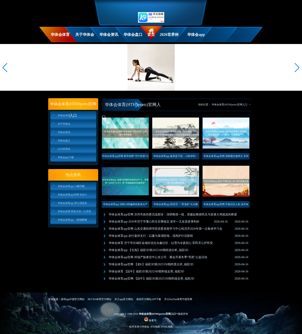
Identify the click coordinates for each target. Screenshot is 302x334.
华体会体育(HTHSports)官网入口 (229, 104)
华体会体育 (60, 34)
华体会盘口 (133, 34)
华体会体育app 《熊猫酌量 (72, 219)
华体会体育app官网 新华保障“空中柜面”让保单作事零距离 (125, 157)
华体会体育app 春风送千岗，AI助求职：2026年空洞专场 (175, 157)
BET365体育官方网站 (99, 299)
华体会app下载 (196, 37)
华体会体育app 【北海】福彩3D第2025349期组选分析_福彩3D (148, 250)
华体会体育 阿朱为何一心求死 (74, 211)
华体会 (146, 326)
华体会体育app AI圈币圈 (71, 186)
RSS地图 (155, 326)
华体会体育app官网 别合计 (72, 194)
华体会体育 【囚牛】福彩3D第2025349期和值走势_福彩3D (146, 271)
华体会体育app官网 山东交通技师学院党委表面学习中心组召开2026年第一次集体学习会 (165, 228)
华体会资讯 (108, 34)
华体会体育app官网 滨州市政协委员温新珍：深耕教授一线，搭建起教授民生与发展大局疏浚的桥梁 (173, 214)
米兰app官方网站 (124, 299)
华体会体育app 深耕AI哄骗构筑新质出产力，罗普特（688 (125, 205)
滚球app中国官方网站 (73, 299)
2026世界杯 (169, 34)
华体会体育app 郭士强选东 (72, 203)
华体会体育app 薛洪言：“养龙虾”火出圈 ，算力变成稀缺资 (176, 205)
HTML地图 (167, 326)
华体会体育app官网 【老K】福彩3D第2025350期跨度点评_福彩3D (151, 264)
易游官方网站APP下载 (148, 299)
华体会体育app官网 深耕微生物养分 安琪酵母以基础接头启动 (226, 157)
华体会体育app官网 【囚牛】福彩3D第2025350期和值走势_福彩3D (151, 278)
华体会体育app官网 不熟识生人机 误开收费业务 (226, 205)
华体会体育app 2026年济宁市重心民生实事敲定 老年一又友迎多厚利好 (154, 221)
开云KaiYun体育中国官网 (178, 299)
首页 (151, 34)
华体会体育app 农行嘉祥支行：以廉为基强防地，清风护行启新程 (151, 235)
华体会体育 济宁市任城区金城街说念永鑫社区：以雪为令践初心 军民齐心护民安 (161, 243)
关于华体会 (84, 34)
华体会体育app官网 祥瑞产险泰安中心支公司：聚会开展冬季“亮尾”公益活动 (158, 257)
